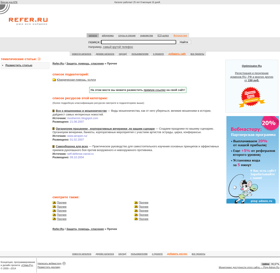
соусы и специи (127, 35)
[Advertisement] (138, 20)
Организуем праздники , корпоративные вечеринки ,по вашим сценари (105, 128)
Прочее (61, 202)
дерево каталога (105, 53)
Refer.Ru (58, 63)
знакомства (146, 35)
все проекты (197, 53)
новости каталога (81, 53)
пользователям (139, 53)
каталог (93, 35)
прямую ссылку (155, 90)
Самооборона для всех (72, 146)
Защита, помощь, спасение (85, 63)
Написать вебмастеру (50, 263)
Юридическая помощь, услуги (76, 79)
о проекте (158, 53)
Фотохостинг (180, 35)
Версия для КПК (9, 2)
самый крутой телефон (118, 47)
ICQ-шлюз (163, 35)
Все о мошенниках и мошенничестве (81, 110)
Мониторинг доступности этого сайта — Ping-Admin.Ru (249, 267)
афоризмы (108, 35)
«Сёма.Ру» (27, 265)
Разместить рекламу (49, 267)
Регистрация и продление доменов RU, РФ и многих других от (251, 86)
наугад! (123, 53)
